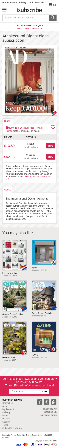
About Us (6, 406)
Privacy (6, 418)
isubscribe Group (48, 415)
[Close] (56, 378)
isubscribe (50, 409)
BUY (50, 146)
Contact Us (7, 403)
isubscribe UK (50, 412)
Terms (5, 425)
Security (6, 421)
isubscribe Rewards (12, 428)
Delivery (6, 412)
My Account (8, 409)
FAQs (5, 415)
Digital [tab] (7, 121)
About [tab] (7, 189)
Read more (37, 28)
